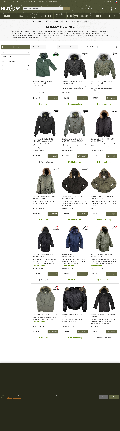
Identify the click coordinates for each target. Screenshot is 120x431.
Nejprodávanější (39, 47)
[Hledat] (66, 8)
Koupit (53, 98)
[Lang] (117, 2)
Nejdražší (72, 47)
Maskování (54, 1)
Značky (5, 65)
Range (4, 74)
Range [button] (42, 1)
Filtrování (15, 47)
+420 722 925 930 (107, 1)
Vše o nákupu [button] (30, 1)
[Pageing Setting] (116, 47)
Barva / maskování (9, 61)
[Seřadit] (104, 47)
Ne (103, 397)
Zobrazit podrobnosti (14, 398)
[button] (85, 8)
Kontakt (6, 1)
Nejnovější (51, 47)
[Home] (34, 21)
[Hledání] (43, 8)
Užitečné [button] (17, 1)
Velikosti (5, 70)
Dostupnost (6, 57)
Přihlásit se (100, 8)
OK (114, 397)
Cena (4, 52)
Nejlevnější (62, 47)
